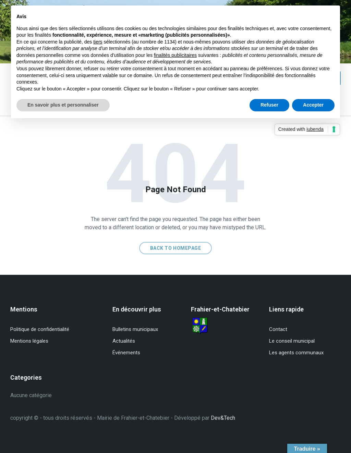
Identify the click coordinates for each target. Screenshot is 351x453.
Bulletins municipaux (135, 329)
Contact (278, 329)
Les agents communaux (296, 353)
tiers (97, 42)
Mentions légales (29, 341)
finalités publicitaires (175, 55)
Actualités (123, 341)
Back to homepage (175, 248)
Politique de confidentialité (39, 329)
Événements (126, 353)
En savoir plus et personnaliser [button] (63, 105)
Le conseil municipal (292, 341)
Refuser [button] (269, 105)
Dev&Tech (223, 418)
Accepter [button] (313, 105)
